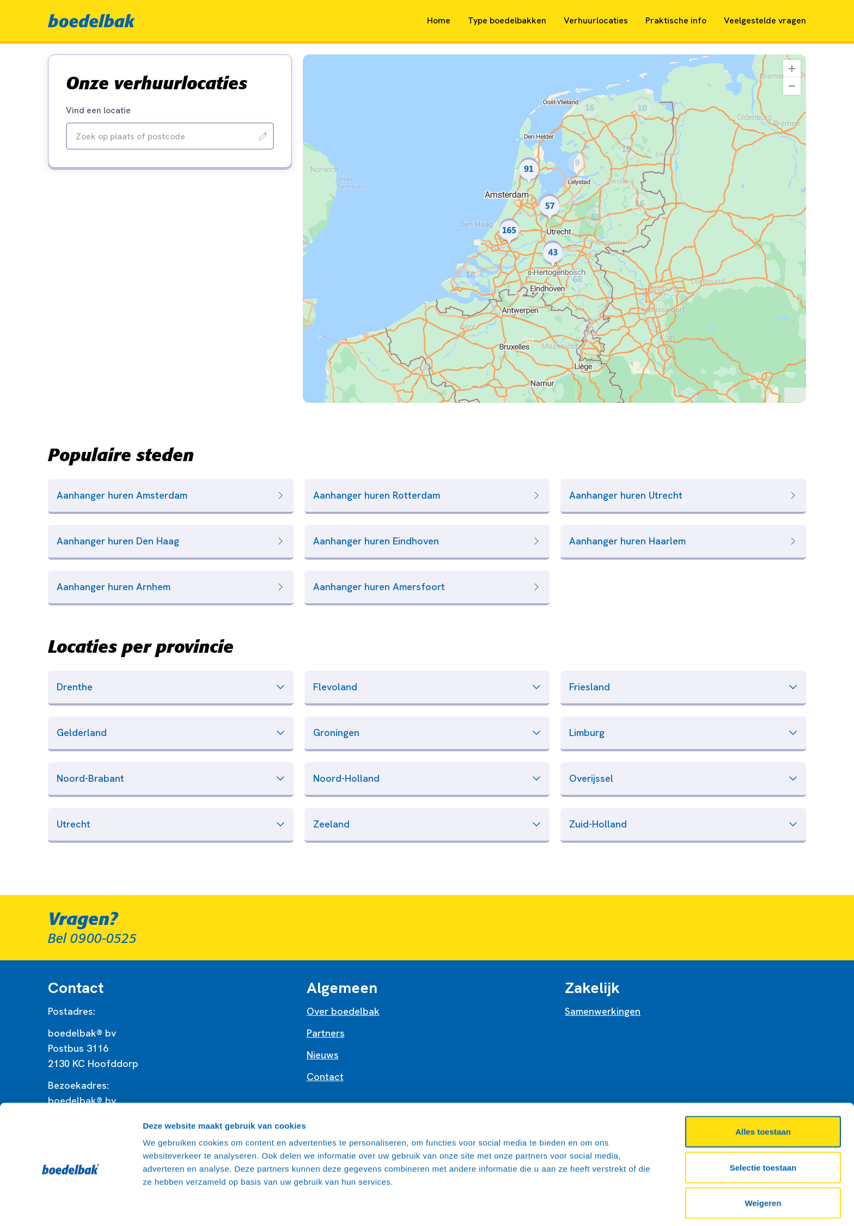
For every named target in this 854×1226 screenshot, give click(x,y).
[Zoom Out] (792, 86)
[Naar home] (91, 20)
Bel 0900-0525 (92, 938)
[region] (554, 228)
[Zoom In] (792, 68)
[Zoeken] (263, 136)
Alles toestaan (763, 1091)
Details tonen (588, 1204)
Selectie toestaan (763, 1127)
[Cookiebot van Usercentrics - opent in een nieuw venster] (70, 1205)
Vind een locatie (98, 110)
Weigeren (763, 1163)
